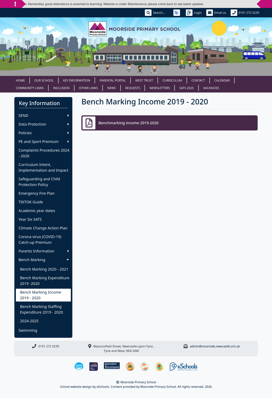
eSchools (103, 387)
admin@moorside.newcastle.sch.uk (215, 346)
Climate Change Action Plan (43, 228)
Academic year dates (37, 210)
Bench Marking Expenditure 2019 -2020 (44, 280)
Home (20, 80)
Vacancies (211, 88)
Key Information (76, 80)
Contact (198, 80)
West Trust (144, 80)
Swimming (28, 330)
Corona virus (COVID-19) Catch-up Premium (40, 239)
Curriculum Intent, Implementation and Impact (43, 167)
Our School (44, 80)
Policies (44, 132)
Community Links (30, 88)
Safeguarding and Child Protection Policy (39, 181)
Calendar (222, 80)
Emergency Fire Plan (37, 193)
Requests (132, 88)
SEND (44, 115)
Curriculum (172, 80)
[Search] (160, 12)
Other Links (88, 88)
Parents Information (44, 251)
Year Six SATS (30, 219)
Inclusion (61, 88)
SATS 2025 (186, 88)
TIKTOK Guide (31, 201)
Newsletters (159, 88)
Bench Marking (44, 259)
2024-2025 (29, 320)
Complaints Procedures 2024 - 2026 (44, 153)
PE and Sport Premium (44, 141)
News (111, 88)
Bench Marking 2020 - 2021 (44, 269)
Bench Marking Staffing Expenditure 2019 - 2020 (41, 309)
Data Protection (44, 124)
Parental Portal (113, 80)
